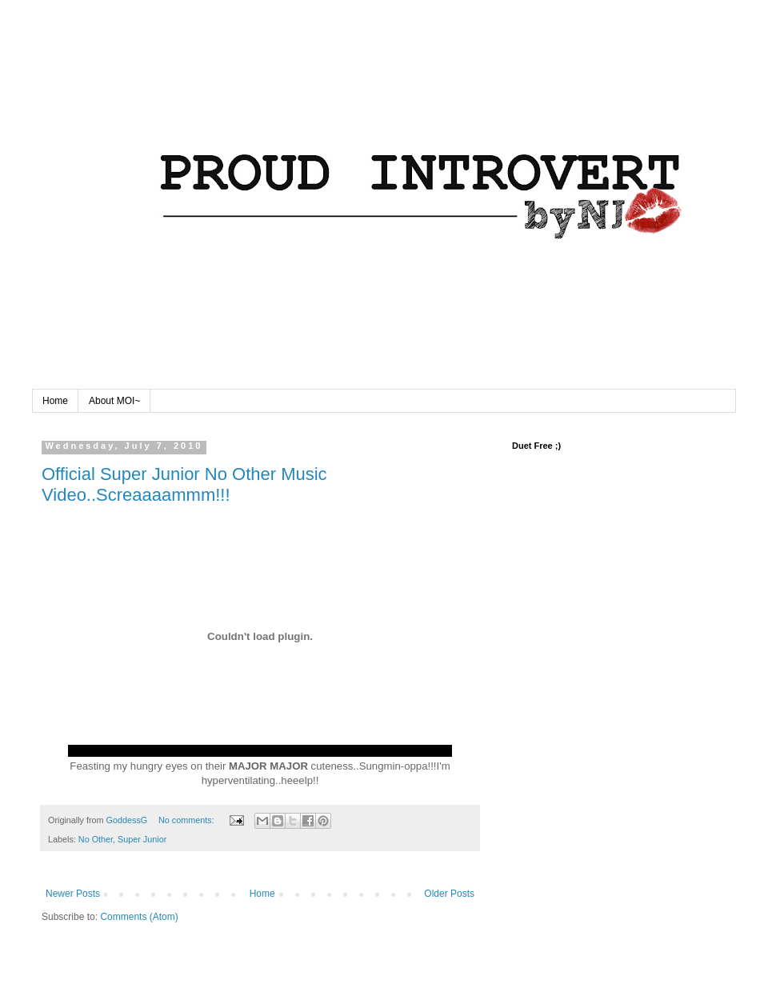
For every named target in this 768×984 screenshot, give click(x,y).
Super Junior (142, 839)
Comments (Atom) (139, 916)
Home (55, 400)
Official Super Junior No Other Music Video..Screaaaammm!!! (184, 484)
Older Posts (449, 893)
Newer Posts (73, 893)
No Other (95, 839)
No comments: (187, 820)
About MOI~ (114, 400)
